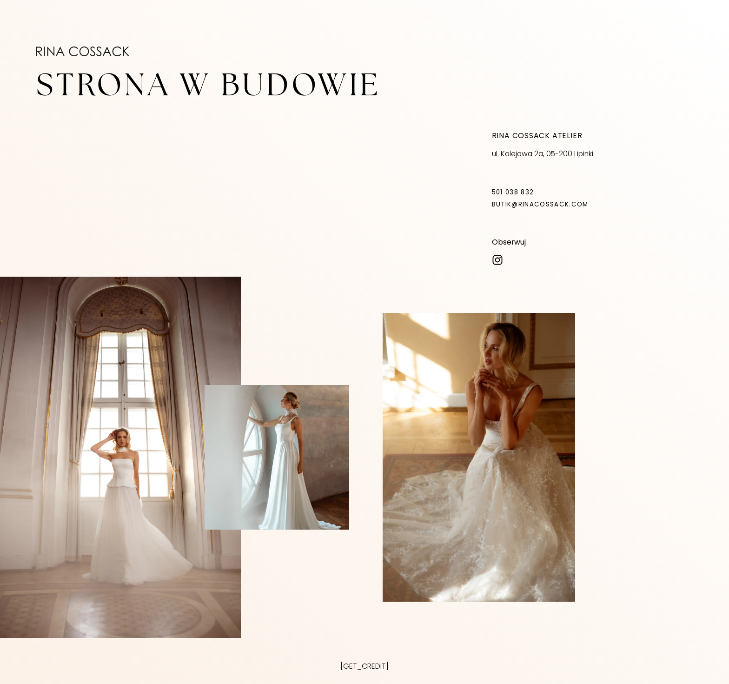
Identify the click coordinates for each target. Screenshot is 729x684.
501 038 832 (513, 192)
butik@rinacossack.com (540, 204)
